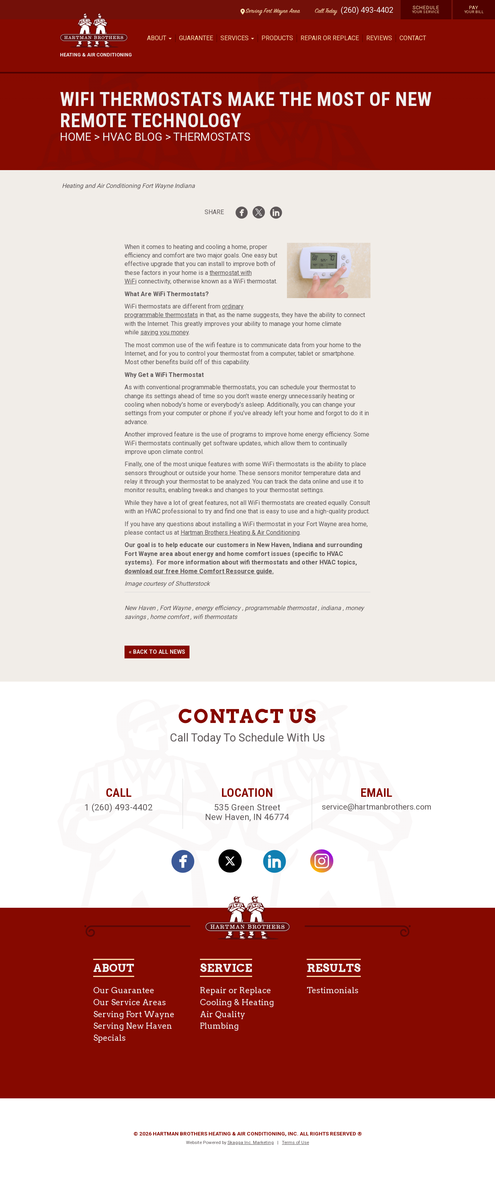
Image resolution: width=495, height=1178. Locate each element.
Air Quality (222, 1014)
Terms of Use (295, 1142)
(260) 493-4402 (367, 10)
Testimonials (332, 990)
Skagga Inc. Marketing (250, 1142)
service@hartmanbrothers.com (376, 806)
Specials (109, 1038)
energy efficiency (218, 608)
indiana (331, 608)
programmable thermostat (280, 608)
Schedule (426, 9)
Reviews (379, 38)
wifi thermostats (215, 617)
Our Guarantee (123, 990)
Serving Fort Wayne (133, 1014)
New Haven (140, 608)
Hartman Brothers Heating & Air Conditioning (240, 532)
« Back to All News (157, 652)
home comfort (169, 617)
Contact (412, 38)
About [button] (159, 38)
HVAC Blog (132, 136)
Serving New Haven (132, 1026)
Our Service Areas (129, 1002)
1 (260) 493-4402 (118, 807)
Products (277, 38)
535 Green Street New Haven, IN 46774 (247, 812)
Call (324, 11)
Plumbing (219, 1026)
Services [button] (237, 38)
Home (77, 136)
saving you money (164, 332)
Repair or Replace (329, 38)
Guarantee (196, 38)
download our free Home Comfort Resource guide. (199, 571)
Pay (474, 9)
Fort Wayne (175, 608)
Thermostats (212, 136)
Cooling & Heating (237, 1002)
